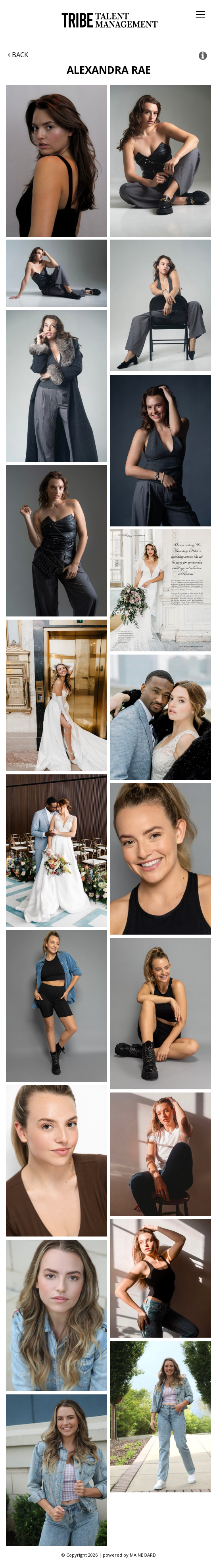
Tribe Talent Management (108, 20)
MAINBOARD (143, 1555)
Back (18, 54)
